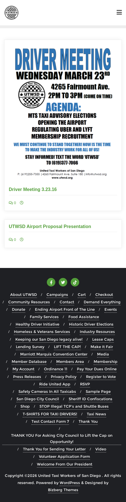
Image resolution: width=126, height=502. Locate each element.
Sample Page (98, 391)
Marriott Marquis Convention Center (53, 354)
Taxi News (96, 414)
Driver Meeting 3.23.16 (33, 189)
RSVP (85, 384)
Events (110, 309)
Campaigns (57, 294)
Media (103, 354)
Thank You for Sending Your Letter (54, 449)
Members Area (70, 361)
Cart (82, 294)
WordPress (70, 482)
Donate (18, 309)
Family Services (44, 316)
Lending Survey (30, 346)
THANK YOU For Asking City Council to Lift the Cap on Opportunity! (61, 438)
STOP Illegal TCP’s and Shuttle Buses (74, 406)
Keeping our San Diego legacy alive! (49, 339)
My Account (23, 369)
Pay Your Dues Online (97, 369)
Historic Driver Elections (91, 324)
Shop (25, 406)
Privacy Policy (63, 376)
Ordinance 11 (55, 369)
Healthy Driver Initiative (37, 324)
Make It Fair (102, 346)
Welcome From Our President (64, 464)
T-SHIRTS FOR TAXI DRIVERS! (50, 414)
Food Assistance (83, 316)
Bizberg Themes (63, 489)
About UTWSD (23, 294)
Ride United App (54, 384)
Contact (67, 302)
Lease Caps (103, 339)
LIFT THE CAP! (67, 346)
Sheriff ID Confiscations (90, 399)
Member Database (29, 361)
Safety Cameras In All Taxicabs (47, 391)
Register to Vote (101, 376)
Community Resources (29, 302)
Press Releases (27, 376)
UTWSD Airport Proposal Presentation (50, 226)
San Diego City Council (37, 399)
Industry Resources (97, 331)
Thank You (88, 421)
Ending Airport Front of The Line (65, 309)
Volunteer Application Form (64, 456)
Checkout (104, 294)
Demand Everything (102, 302)
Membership (105, 361)
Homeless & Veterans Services (42, 331)
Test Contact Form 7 (50, 421)
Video (100, 449)
